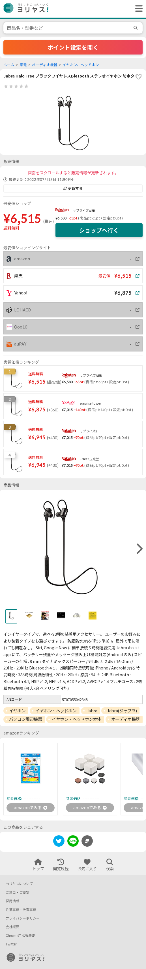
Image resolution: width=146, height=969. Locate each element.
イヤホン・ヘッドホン (56, 710)
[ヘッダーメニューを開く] (137, 9)
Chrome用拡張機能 (20, 936)
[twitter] (59, 842)
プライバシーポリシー (23, 918)
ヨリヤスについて (19, 884)
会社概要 (12, 927)
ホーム (8, 65)
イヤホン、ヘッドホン (81, 65)
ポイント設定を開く (73, 47)
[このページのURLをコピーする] (87, 841)
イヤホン (17, 710)
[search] (136, 28)
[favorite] (138, 77)
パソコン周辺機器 (25, 719)
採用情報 (12, 901)
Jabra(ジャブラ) (122, 710)
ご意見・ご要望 (17, 892)
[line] (73, 842)
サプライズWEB (84, 210)
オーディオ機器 (44, 65)
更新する (73, 188)
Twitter (11, 944)
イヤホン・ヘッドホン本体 (76, 719)
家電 (23, 65)
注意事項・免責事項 (21, 910)
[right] (139, 549)
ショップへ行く (99, 230)
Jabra (92, 710)
